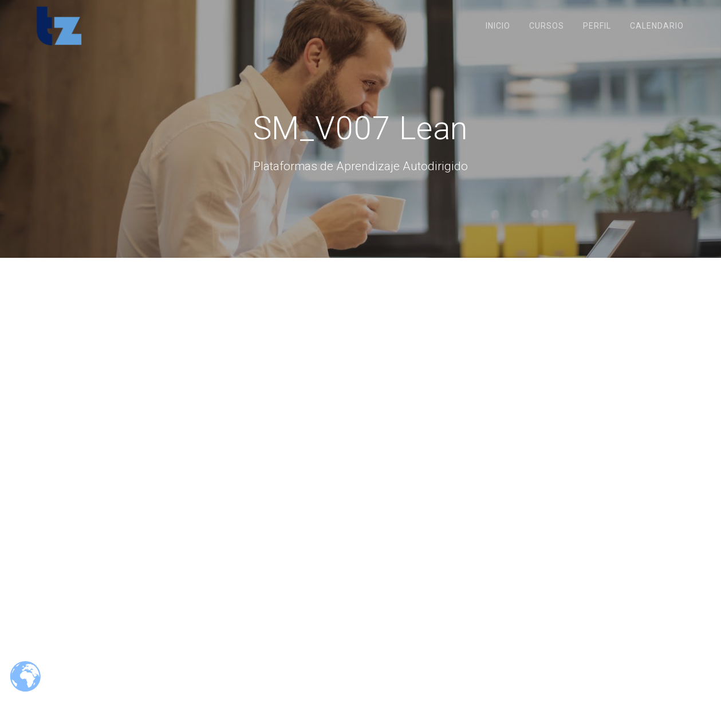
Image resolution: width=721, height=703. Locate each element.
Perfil (597, 25)
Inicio (498, 25)
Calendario (657, 25)
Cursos (546, 25)
